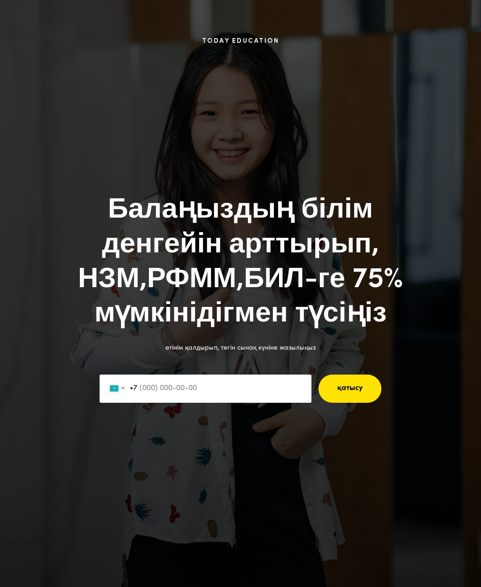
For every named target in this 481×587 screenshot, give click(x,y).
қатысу (350, 388)
